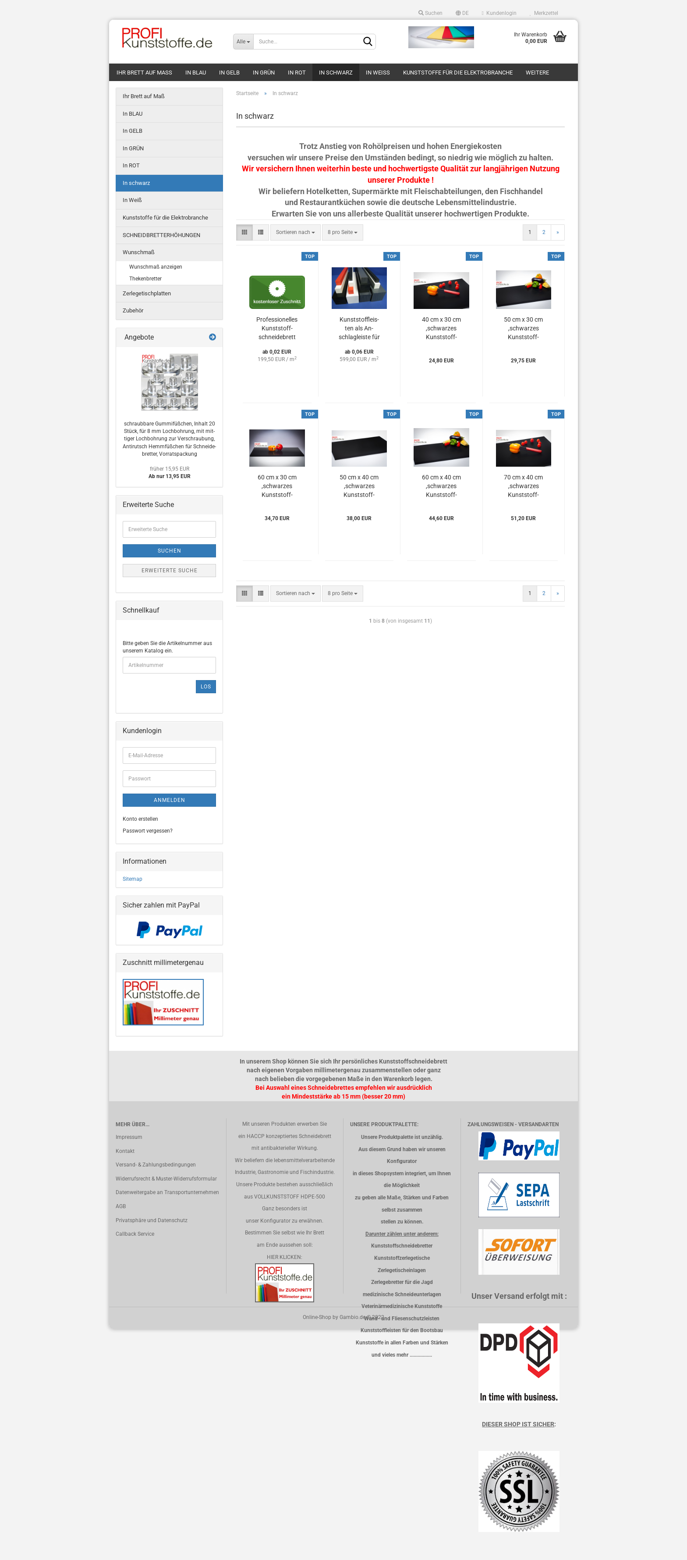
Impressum (129, 1137)
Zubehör (133, 310)
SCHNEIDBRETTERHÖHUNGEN (161, 235)
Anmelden (169, 800)
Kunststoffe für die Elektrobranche (458, 72)
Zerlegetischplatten (147, 293)
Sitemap (132, 879)
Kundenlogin (499, 13)
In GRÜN (264, 72)
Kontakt (125, 1151)
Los (206, 687)
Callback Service (135, 1234)
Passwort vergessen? (148, 831)
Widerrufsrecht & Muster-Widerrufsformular (166, 1179)
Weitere (537, 72)
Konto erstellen (140, 819)
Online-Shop (317, 1317)
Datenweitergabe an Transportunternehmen (167, 1192)
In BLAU (195, 72)
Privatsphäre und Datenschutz (152, 1220)
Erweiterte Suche (170, 570)
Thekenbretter (145, 279)
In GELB (229, 72)
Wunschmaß (139, 252)
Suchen (430, 13)
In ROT (297, 72)
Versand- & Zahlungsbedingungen (156, 1165)
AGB (121, 1206)
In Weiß (378, 72)
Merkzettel (544, 13)
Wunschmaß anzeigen (155, 267)
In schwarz (336, 72)
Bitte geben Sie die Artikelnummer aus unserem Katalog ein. (167, 647)
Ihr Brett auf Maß (144, 72)
